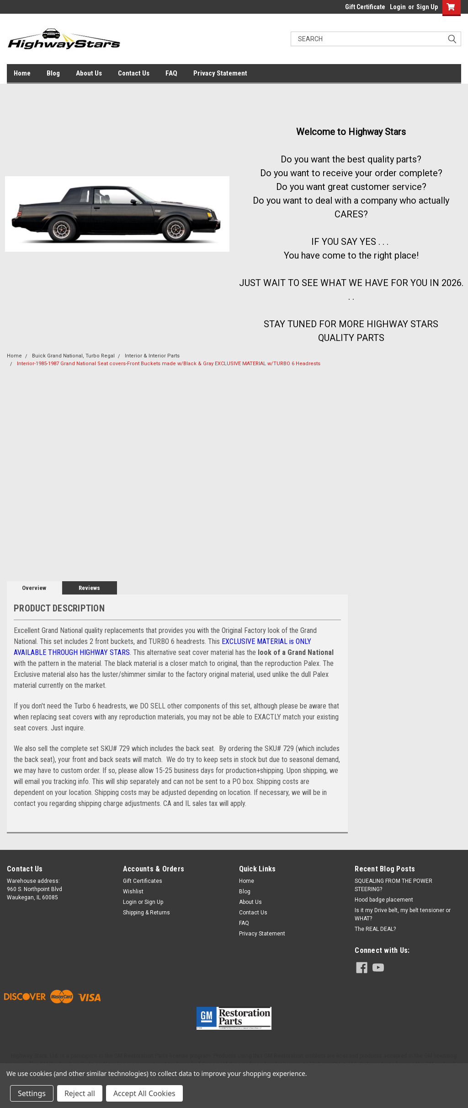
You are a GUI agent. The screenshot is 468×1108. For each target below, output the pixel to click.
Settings (32, 1093)
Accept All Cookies (144, 1093)
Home (22, 73)
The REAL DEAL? (375, 929)
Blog (53, 73)
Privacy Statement (220, 73)
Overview (34, 587)
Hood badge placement (384, 900)
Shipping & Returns (146, 912)
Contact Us (133, 73)
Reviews (89, 587)
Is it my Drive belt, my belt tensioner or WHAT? (403, 914)
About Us (89, 73)
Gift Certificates (142, 881)
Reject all (79, 1093)
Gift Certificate (365, 7)
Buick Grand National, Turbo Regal (73, 356)
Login (398, 7)
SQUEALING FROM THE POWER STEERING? (393, 885)
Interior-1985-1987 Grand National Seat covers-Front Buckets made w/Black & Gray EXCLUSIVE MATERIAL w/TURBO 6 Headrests (168, 364)
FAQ (171, 73)
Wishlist (133, 891)
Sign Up (427, 7)
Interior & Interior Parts (152, 356)
